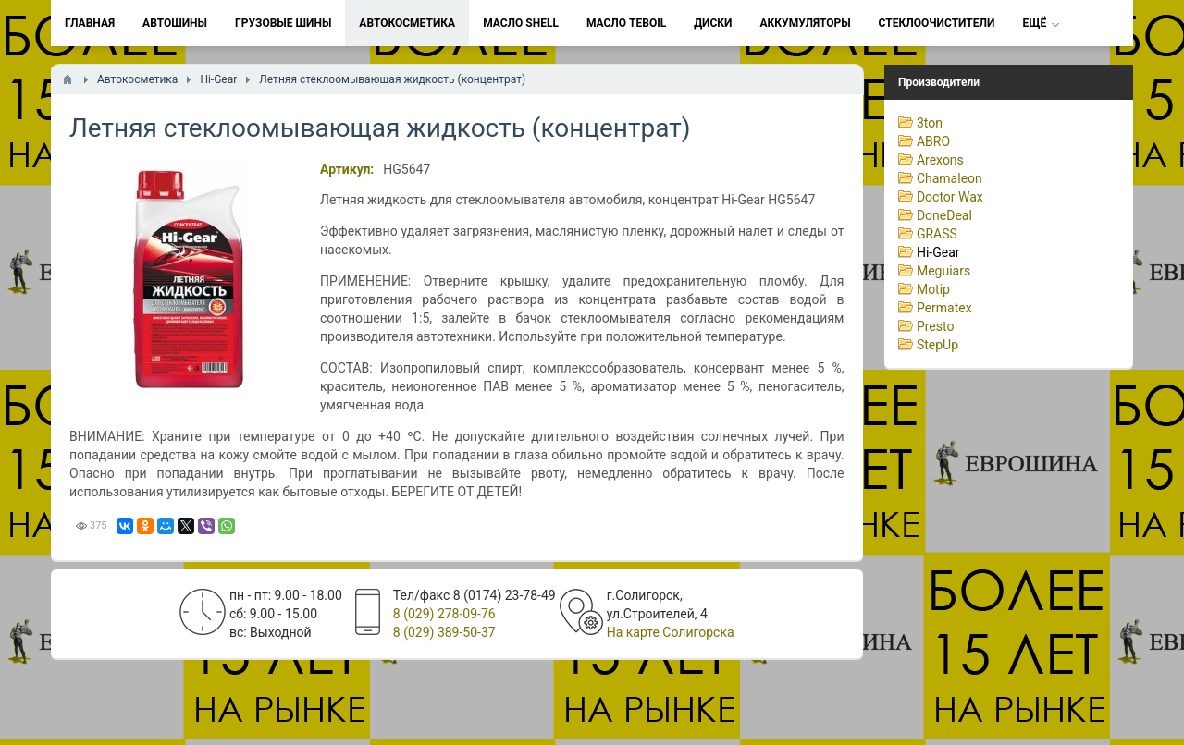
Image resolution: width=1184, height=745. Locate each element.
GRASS (937, 233)
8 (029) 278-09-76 (444, 613)
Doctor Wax (950, 196)
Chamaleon (949, 178)
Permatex (944, 307)
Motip (933, 289)
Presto (936, 326)
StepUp (937, 344)
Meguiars (943, 270)
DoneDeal (944, 215)
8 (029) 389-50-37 (444, 632)
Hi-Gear (938, 252)
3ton (930, 123)
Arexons (940, 160)
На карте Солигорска (670, 632)
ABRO (933, 141)
